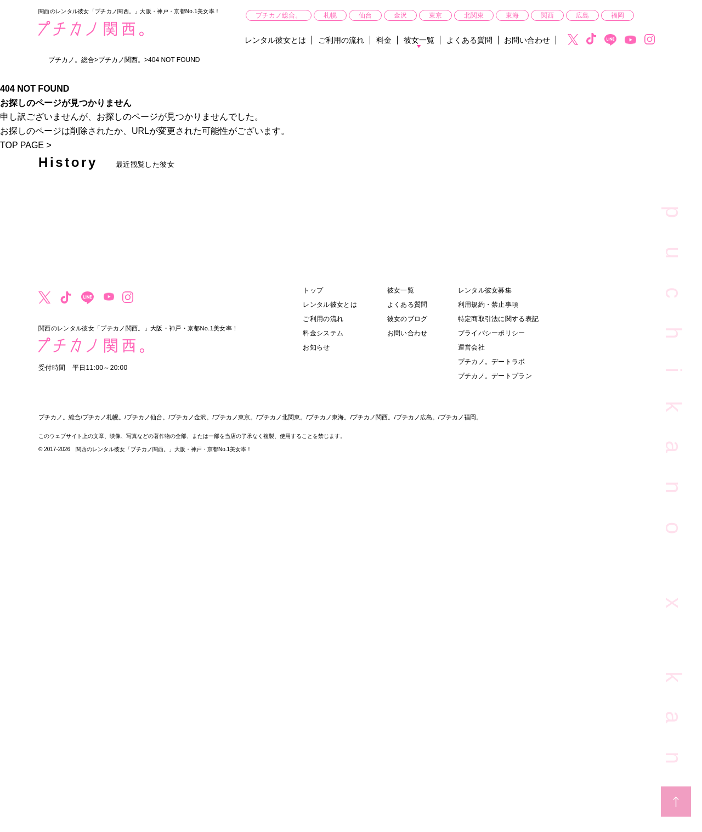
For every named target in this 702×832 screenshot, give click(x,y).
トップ (313, 290)
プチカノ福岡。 (461, 417)
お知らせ (316, 347)
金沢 (400, 15)
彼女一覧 (419, 40)
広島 (582, 15)
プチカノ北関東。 (282, 417)
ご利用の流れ (341, 40)
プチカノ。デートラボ (491, 362)
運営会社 (471, 347)
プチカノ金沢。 (191, 417)
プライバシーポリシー (491, 333)
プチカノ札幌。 (103, 417)
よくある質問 (469, 40)
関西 (547, 15)
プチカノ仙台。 (147, 417)
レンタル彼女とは (275, 40)
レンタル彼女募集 (485, 290)
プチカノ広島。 (417, 417)
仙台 (365, 15)
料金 (384, 40)
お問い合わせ (527, 40)
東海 (512, 15)
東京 (435, 15)
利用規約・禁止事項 (488, 304)
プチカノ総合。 (279, 15)
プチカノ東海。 (329, 417)
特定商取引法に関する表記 (498, 319)
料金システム (323, 333)
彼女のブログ (407, 319)
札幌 (330, 15)
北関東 (474, 15)
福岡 (617, 15)
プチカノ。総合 (59, 417)
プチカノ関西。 (373, 417)
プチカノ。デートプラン (495, 376)
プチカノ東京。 (235, 417)
